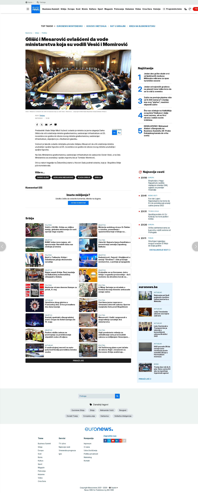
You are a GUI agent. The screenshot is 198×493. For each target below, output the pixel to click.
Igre (60, 454)
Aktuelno (49, 300)
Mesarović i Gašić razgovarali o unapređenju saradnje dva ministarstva (112, 319)
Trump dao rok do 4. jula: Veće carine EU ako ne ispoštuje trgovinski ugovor (162, 370)
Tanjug (42, 115)
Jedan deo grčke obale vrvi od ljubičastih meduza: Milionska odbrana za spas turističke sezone (156, 77)
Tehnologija (153, 211)
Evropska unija (89, 416)
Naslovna (28, 33)
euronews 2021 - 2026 (98, 488)
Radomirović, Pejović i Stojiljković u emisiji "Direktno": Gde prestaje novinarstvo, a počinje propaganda (114, 259)
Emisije (156, 9)
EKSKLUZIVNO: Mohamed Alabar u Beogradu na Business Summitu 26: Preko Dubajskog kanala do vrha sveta (157, 131)
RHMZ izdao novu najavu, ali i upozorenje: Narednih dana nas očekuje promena (59, 244)
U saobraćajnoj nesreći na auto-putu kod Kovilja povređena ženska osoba (61, 349)
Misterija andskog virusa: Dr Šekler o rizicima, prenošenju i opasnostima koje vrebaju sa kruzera (114, 229)
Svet (78, 9)
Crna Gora (147, 9)
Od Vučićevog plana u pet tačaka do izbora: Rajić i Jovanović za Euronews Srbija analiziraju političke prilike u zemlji (113, 349)
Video (138, 9)
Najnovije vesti (64, 447)
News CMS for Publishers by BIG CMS (99, 490)
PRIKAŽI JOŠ (145, 379)
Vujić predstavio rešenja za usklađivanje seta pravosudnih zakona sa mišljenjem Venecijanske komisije (114, 334)
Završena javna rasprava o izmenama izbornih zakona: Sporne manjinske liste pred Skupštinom (114, 304)
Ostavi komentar (78, 203)
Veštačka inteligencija (122, 416)
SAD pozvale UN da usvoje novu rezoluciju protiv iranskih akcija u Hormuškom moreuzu (162, 352)
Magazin (108, 9)
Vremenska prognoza (67, 450)
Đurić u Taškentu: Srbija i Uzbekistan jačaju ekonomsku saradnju (58, 259)
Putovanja (119, 9)
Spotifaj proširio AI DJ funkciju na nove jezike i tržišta (158, 216)
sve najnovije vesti (160, 250)
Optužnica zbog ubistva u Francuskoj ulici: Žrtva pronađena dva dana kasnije (60, 304)
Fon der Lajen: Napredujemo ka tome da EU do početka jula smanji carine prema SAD (159, 202)
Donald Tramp (72, 416)
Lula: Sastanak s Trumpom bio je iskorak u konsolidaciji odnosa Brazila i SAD (161, 331)
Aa (114, 133)
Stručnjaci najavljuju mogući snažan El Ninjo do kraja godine (158, 243)
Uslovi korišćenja (90, 450)
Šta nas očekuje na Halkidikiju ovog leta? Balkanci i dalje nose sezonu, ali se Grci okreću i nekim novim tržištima (158, 115)
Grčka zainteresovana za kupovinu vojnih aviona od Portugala (159, 230)
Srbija (63, 9)
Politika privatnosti (91, 454)
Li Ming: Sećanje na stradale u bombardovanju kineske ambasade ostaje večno (114, 289)
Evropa (71, 9)
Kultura (92, 9)
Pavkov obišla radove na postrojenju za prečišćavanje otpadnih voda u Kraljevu (58, 334)
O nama (87, 447)
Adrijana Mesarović (63, 177)
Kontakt (87, 461)
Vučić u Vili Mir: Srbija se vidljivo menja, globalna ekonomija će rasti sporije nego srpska (60, 229)
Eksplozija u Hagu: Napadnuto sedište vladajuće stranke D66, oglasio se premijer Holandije (158, 185)
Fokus (150, 238)
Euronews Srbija (78, 410)
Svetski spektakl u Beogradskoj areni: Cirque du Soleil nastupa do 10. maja (60, 319)
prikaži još (78, 361)
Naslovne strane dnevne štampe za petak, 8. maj (61, 288)
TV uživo (62, 444)
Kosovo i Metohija (96, 26)
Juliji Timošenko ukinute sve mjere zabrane (161, 314)
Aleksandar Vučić (107, 410)
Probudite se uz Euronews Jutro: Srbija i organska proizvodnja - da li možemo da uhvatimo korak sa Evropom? (114, 274)
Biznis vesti (152, 195)
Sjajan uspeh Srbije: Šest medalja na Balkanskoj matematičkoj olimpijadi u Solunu (60, 274)
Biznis (85, 9)
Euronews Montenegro (70, 26)
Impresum (87, 444)
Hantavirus (105, 416)
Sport (100, 9)
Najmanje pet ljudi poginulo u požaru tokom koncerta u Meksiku (161, 298)
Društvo (102, 225)
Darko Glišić (43, 177)
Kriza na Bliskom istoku (142, 26)
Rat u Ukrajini (117, 26)
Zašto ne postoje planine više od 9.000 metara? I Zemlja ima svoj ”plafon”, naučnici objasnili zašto (158, 101)
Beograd (122, 410)
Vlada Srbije (84, 177)
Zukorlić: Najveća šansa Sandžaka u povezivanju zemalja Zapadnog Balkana (114, 244)
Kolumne (129, 9)
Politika (44, 33)
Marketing (88, 457)
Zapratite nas (111, 436)
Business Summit (50, 9)
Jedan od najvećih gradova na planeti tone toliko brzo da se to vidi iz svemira (157, 89)
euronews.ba (148, 287)
